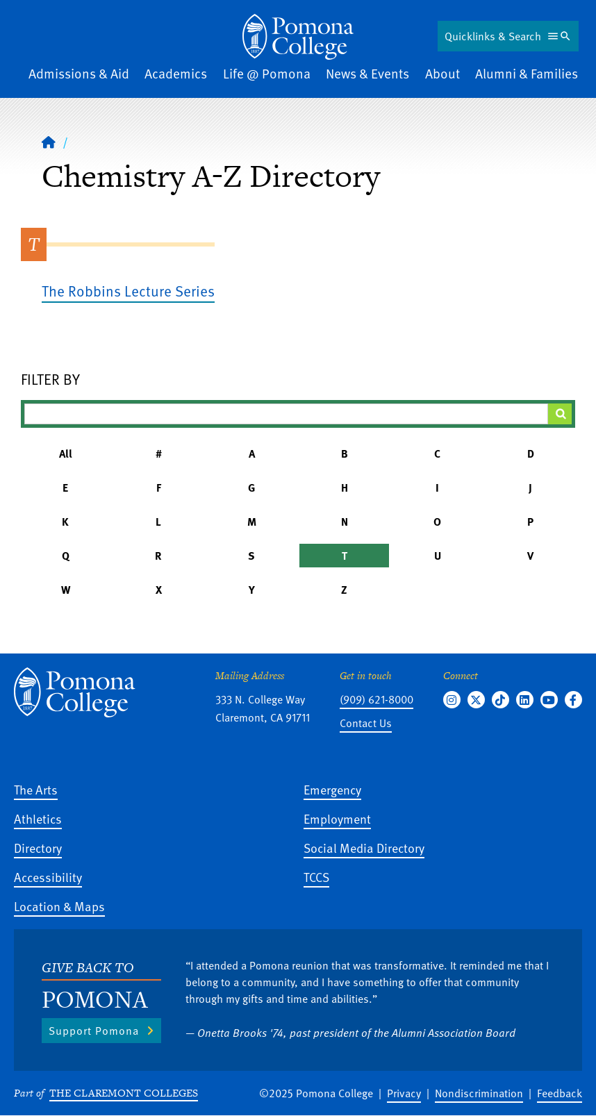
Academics (175, 73)
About (442, 73)
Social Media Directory (364, 847)
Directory (38, 847)
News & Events (367, 73)
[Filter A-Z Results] (286, 413)
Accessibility (48, 876)
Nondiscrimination (479, 1093)
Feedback (559, 1093)
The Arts (36, 789)
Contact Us (366, 723)
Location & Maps (59, 906)
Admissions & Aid (78, 73)
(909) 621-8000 (376, 699)
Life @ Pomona (267, 73)
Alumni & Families (526, 73)
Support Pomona (94, 1030)
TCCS (316, 876)
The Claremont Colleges (123, 1092)
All (65, 453)
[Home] (49, 142)
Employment (337, 818)
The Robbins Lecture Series (128, 290)
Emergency (332, 789)
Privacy (404, 1093)
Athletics (38, 818)
